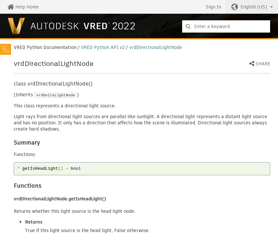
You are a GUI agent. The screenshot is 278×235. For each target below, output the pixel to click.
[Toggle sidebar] (5, 49)
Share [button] (262, 64)
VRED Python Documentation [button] (45, 47)
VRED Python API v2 (103, 47)
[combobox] (226, 26)
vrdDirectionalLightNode (155, 47)
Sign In (213, 7)
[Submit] (188, 26)
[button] (252, 7)
